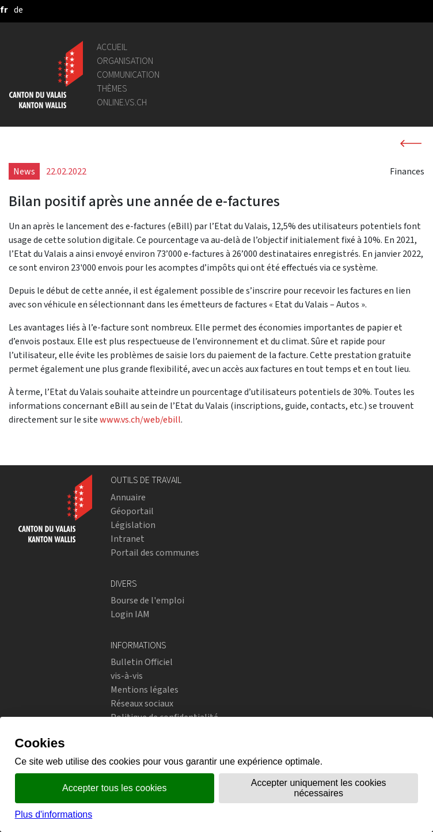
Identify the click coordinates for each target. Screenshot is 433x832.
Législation (133, 525)
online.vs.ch (122, 102)
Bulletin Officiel (142, 662)
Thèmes (112, 88)
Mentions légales (144, 689)
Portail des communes (155, 552)
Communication (128, 75)
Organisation (125, 61)
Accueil (112, 47)
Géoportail (132, 511)
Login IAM (130, 614)
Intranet (128, 539)
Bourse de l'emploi (147, 600)
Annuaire (128, 497)
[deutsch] (18, 9)
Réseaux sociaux (142, 703)
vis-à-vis (127, 676)
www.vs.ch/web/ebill (140, 419)
